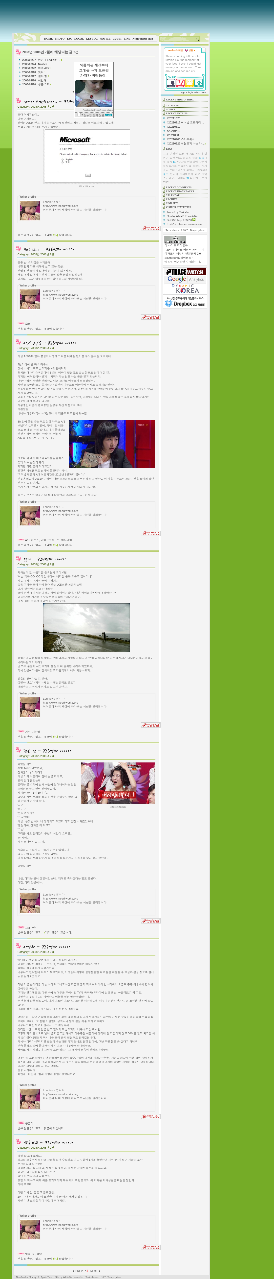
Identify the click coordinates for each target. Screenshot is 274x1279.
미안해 (42, 80)
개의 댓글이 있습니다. (58, 932)
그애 (28, 927)
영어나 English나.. (50, 59)
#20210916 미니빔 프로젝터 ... (185, 122)
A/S (27, 540)
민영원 (174, 153)
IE (174, 161)
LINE (127, 38)
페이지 (191, 169)
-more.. (189, 99)
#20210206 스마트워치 (181, 139)
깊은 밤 (43, 76)
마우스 (35, 540)
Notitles (43, 64)
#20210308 (173, 135)
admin (197, 92)
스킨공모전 (170, 178)
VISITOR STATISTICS (178, 207)
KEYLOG (92, 38)
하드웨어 (66, 540)
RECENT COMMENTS (178, 187)
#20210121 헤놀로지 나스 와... (185, 143)
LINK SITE (172, 203)
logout (184, 92)
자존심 (203, 161)
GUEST (117, 38)
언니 (35, 927)
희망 (201, 157)
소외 (28, 323)
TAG (69, 38)
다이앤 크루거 (198, 178)
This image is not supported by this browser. (111, 16)
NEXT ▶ (95, 1271)
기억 (28, 731)
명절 (28, 1254)
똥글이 (29, 1123)
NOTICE (105, 38)
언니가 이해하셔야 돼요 (185, 174)
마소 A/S (44, 68)
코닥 (204, 174)
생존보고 (44, 84)
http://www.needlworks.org (60, 206)
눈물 (195, 157)
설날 (39, 1254)
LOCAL (79, 38)
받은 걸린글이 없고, (30, 235)
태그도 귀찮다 (194, 153)
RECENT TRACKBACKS (180, 191)
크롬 (169, 161)
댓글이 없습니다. (54, 328)
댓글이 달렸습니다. (58, 235)
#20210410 (173, 130)
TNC (166, 182)
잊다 (41, 72)
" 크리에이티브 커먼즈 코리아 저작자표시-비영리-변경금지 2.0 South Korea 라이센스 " (184, 253)
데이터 (181, 178)
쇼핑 (182, 153)
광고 (166, 174)
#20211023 (173, 118)
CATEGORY (173, 105)
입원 (172, 157)
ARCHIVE (171, 199)
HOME (48, 38)
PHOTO (60, 38)
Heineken (201, 169)
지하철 (36, 731)
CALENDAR (173, 195)
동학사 (196, 166)
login (190, 92)
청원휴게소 (170, 166)
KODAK (181, 161)
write (204, 92)
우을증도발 (184, 166)
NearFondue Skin (142, 38)
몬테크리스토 (177, 169)
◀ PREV (78, 1271)
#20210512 (173, 126)
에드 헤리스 (183, 157)
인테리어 (192, 161)
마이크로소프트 (50, 540)
